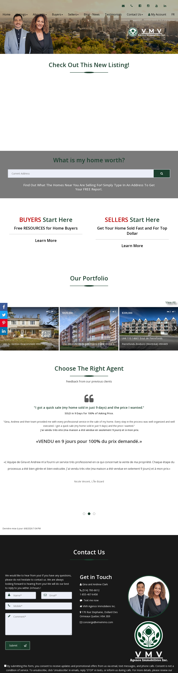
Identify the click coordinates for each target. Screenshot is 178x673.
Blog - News (92, 16)
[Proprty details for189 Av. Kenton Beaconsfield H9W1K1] (29, 327)
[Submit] (162, 173)
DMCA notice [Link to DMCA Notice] (89, 669)
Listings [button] (22, 16)
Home (6, 16)
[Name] (20, 575)
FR (173, 16)
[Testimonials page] (89, 432)
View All (170, 301)
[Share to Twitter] (3, 315)
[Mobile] (38, 586)
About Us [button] (40, 16)
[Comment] (38, 603)
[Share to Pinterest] (3, 323)
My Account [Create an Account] (157, 16)
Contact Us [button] (135, 16)
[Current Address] (81, 173)
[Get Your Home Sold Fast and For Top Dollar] (132, 233)
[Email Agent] (125, 7)
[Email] (56, 575)
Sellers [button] (73, 16)
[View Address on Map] (101, 595)
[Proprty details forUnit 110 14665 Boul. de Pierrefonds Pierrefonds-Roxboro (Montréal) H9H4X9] (148, 327)
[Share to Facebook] (3, 307)
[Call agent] (132, 7)
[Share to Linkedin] (3, 331)
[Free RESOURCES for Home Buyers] (46, 230)
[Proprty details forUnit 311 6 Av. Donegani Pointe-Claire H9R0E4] (89, 327)
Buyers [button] (57, 16)
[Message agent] (101, 581)
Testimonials (113, 16)
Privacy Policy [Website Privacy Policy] (89, 654)
